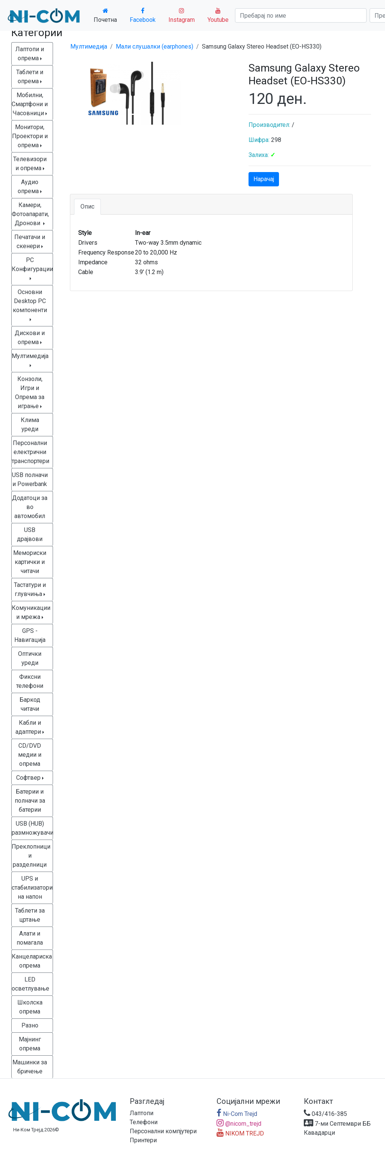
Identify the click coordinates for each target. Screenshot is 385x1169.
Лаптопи (141, 1113)
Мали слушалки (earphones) (154, 46)
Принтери (143, 1140)
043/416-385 (325, 1113)
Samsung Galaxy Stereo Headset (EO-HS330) (261, 46)
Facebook (143, 15)
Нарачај (263, 179)
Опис (87, 206)
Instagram (181, 15)
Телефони (144, 1122)
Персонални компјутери (163, 1131)
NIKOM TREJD (240, 1133)
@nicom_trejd (239, 1123)
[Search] (301, 15)
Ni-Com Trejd (237, 1113)
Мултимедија (88, 46)
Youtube (218, 15)
